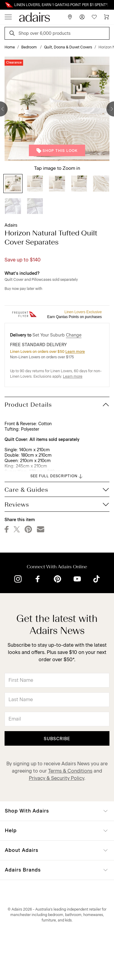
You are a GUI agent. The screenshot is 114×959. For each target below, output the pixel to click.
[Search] (13, 34)
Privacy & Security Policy (56, 778)
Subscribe (57, 738)
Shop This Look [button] (57, 150)
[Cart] (106, 17)
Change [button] (73, 335)
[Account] (82, 17)
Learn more (75, 352)
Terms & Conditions (70, 771)
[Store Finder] (70, 17)
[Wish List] (94, 17)
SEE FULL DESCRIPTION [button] (57, 476)
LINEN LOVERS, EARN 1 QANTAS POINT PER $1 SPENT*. (61, 5)
